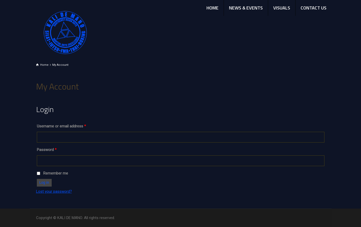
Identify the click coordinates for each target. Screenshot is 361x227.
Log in (44, 182)
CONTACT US (313, 7)
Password (47, 149)
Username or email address (61, 126)
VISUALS (281, 7)
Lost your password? (54, 191)
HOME (212, 7)
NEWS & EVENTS (246, 7)
